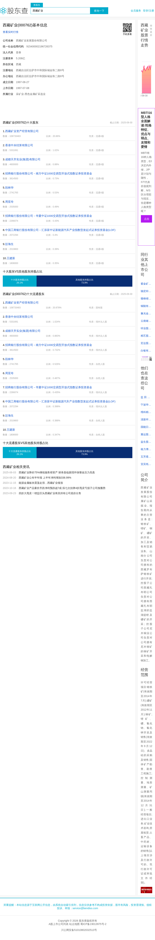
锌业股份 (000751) (146, 329)
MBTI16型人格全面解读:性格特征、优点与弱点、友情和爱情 (146, 130)
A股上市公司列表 (58, 924)
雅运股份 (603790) (146, 435)
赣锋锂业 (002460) (146, 299)
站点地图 (74, 924)
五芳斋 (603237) (146, 457)
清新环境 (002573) (146, 420)
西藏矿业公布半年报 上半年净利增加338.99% (45, 477)
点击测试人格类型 (146, 220)
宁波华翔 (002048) (146, 405)
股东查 (14, 10)
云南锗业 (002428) (146, 322)
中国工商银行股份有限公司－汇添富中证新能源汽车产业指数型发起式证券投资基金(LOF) (60, 229)
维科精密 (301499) (146, 413)
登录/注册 (148, 10)
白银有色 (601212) (146, 351)
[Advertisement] (67, 108)
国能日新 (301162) (146, 428)
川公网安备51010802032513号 (79, 929)
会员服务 (136, 10)
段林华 (9, 187)
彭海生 (9, 244)
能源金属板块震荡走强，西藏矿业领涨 (41, 482)
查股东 (36, 5)
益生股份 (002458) (146, 442)
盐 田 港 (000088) (146, 398)
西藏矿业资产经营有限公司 (22, 131)
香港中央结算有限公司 (19, 145)
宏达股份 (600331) (146, 344)
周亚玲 (9, 201)
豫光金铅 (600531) (146, 314)
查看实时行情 (10, 31)
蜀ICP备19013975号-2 (93, 924)
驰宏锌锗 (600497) (146, 292)
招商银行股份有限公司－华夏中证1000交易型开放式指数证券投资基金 (48, 215)
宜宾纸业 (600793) (146, 465)
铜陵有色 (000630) (146, 307)
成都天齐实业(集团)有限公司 (22, 159)
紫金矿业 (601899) (146, 284)
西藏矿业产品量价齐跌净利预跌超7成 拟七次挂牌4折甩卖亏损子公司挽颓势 (62, 488)
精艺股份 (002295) (146, 336)
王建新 (11, 258)
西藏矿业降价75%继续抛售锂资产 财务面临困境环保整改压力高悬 (57, 472)
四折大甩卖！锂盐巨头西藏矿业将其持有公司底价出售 (50, 493)
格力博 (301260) (146, 450)
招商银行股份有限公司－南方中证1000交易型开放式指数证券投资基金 (48, 173)
